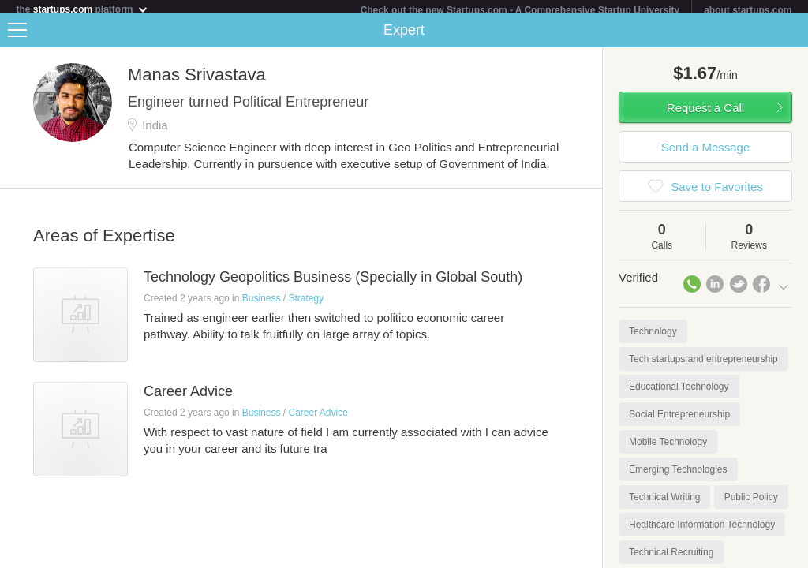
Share (792, 36)
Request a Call (705, 114)
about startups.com (747, 10)
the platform (82, 9)
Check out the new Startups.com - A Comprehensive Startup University (520, 10)
